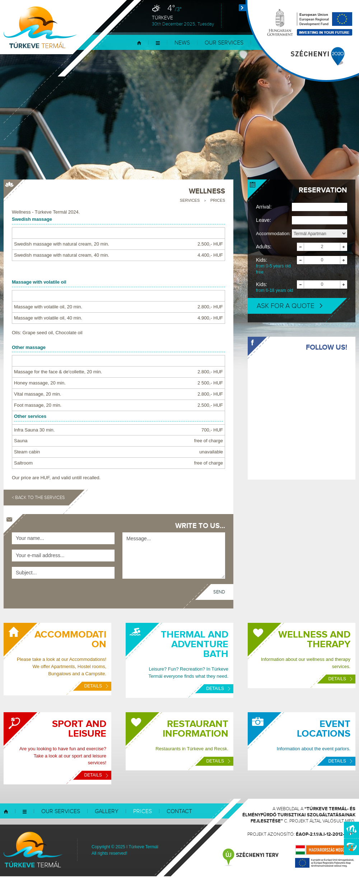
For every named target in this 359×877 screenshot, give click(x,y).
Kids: (276, 266)
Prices (217, 200)
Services (190, 200)
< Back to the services (38, 497)
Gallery (106, 811)
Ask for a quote (289, 306)
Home (139, 43)
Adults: (263, 246)
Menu (158, 43)
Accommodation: (273, 233)
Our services (224, 42)
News (182, 42)
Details (96, 686)
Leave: (263, 220)
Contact (179, 811)
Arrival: (264, 207)
